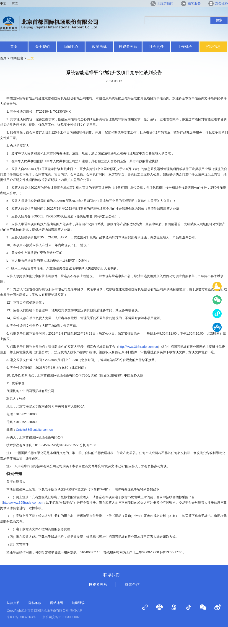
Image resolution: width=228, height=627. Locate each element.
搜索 (219, 20)
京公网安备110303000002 (61, 617)
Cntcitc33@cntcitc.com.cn (34, 429)
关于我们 (42, 47)
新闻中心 (71, 47)
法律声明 (13, 603)
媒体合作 (132, 584)
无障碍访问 (165, 3)
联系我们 (111, 575)
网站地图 (56, 603)
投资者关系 (128, 47)
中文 (3, 3)
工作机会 (185, 47)
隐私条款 (34, 603)
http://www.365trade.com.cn (138, 346)
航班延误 (78, 603)
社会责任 (156, 47)
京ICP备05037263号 (21, 617)
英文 (15, 3)
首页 (14, 47)
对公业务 (221, 3)
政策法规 (99, 47)
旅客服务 (194, 3)
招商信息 (213, 47)
